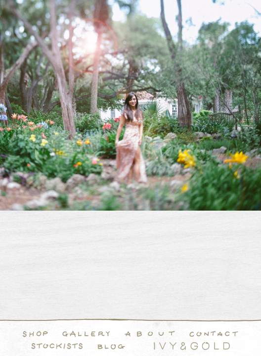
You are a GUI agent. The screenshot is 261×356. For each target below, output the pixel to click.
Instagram (139, 346)
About (149, 334)
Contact (214, 334)
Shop (35, 334)
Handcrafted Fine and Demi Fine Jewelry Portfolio (86, 334)
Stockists (57, 346)
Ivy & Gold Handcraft (191, 346)
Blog (111, 346)
